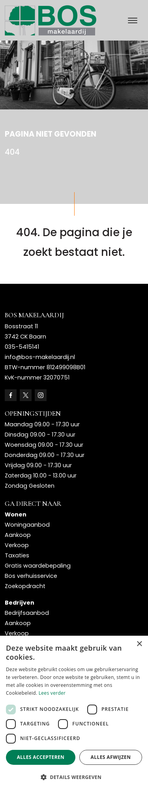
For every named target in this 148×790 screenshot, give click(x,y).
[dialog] (74, 713)
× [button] (139, 644)
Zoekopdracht (25, 586)
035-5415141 (22, 347)
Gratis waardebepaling (38, 566)
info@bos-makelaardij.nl (40, 357)
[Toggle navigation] (132, 20)
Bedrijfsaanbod (27, 613)
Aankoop (18, 535)
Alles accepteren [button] (41, 757)
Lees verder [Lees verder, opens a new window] (52, 693)
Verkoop (17, 545)
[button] (74, 777)
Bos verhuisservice (31, 576)
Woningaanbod (27, 525)
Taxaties (17, 555)
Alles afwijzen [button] (111, 757)
